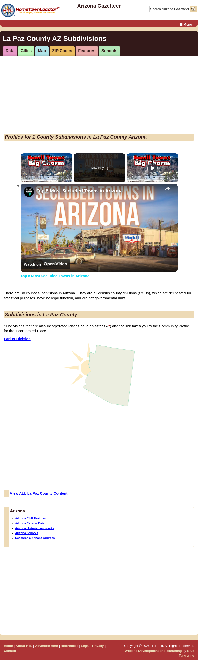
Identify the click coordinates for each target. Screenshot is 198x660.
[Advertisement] (98, 95)
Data (10, 51)
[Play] (152, 168)
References (69, 646)
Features (86, 51)
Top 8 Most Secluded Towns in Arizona (80, 190)
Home (8, 646)
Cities (26, 51)
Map (42, 51)
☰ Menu (186, 24)
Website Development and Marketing (153, 651)
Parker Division (17, 339)
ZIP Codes (62, 51)
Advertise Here (46, 646)
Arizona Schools (26, 533)
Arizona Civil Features (30, 518)
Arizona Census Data (29, 523)
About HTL (24, 646)
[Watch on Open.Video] (45, 264)
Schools (109, 51)
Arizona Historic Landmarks (34, 528)
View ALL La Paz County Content (38, 493)
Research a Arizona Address (35, 537)
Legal (85, 646)
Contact (10, 651)
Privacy (98, 646)
